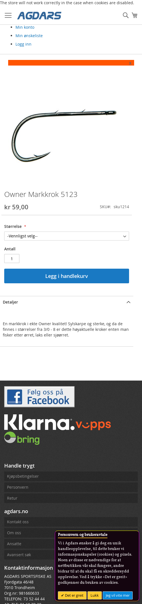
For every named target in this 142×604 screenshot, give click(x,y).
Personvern (17, 488)
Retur (12, 499)
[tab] (67, 302)
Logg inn (23, 44)
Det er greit (74, 595)
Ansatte (14, 544)
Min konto (24, 27)
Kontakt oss (18, 523)
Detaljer (10, 303)
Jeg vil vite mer (118, 595)
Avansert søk (19, 555)
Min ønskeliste (29, 35)
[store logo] (39, 15)
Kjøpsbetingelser (23, 477)
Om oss (14, 533)
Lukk (95, 595)
